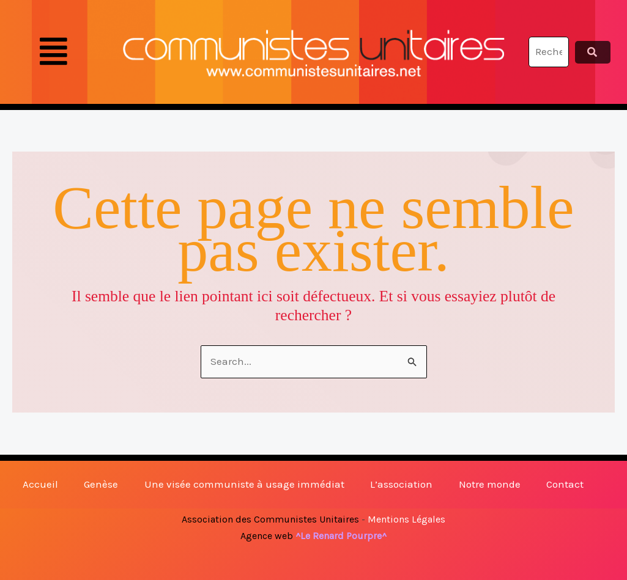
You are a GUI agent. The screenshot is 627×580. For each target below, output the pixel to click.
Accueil (40, 484)
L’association (401, 484)
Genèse (101, 484)
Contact (565, 484)
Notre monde (490, 484)
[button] (53, 51)
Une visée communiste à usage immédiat (244, 484)
